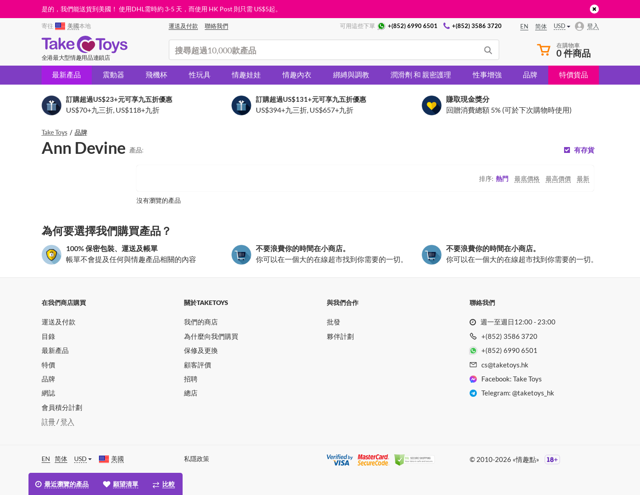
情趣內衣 (296, 74)
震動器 (113, 74)
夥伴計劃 (340, 336)
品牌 (530, 74)
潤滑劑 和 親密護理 (421, 74)
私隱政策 (196, 458)
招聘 (191, 379)
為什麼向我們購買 (211, 336)
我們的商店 (201, 322)
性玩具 (200, 74)
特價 (48, 365)
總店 (191, 393)
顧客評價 (197, 365)
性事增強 (487, 74)
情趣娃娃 (246, 74)
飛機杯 (156, 74)
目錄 (48, 336)
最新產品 (66, 74)
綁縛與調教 (351, 74)
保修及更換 (201, 350)
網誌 (48, 393)
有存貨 (584, 150)
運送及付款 (58, 322)
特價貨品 (573, 74)
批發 (333, 322)
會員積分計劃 (62, 407)
